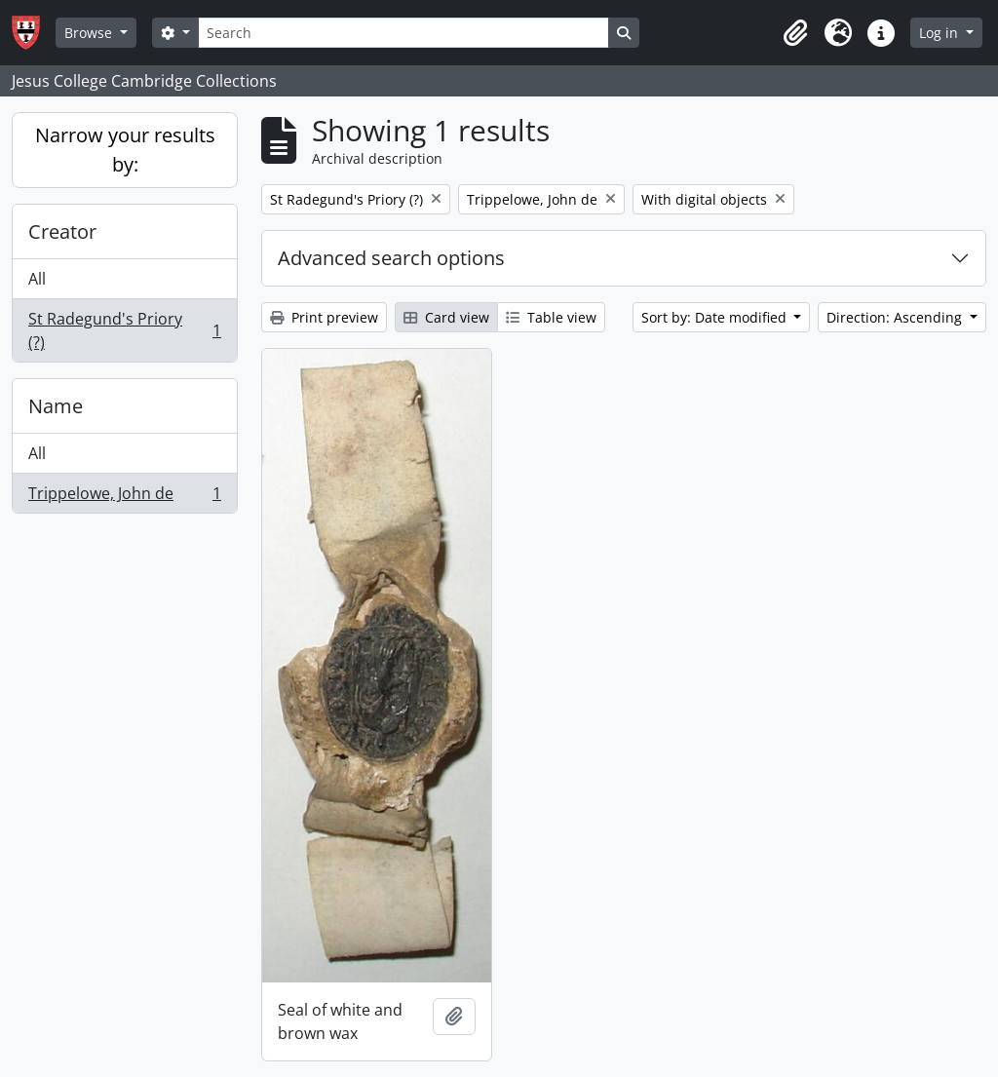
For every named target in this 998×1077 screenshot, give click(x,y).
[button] (795, 33)
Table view (551, 317)
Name (55, 406)
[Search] (403, 33)
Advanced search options (391, 258)
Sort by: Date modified (715, 317)
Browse (90, 32)
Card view (446, 317)
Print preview (324, 317)
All (37, 278)
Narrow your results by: (125, 149)
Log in (940, 32)
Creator (62, 231)
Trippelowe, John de (124, 497)
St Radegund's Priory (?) (124, 330)
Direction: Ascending (896, 317)
